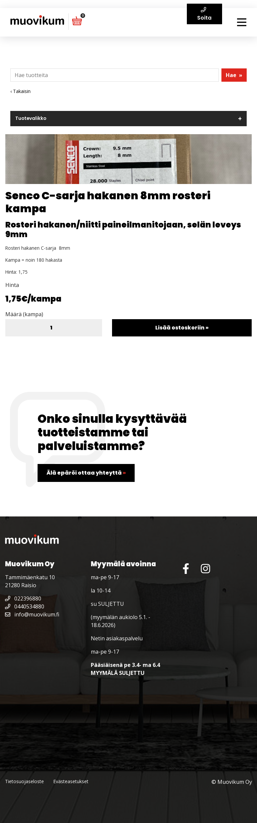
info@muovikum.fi (32, 614)
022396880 (23, 598)
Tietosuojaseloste (24, 781)
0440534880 (24, 606)
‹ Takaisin (20, 91)
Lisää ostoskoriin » (181, 327)
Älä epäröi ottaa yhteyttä (86, 473)
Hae (234, 75)
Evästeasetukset (70, 781)
